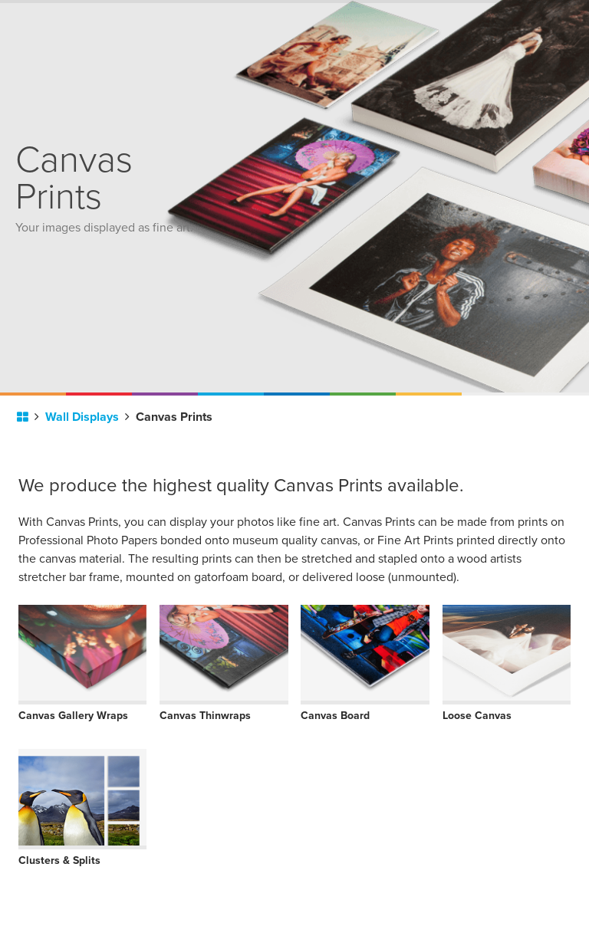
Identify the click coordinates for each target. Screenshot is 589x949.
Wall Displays (87, 417)
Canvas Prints (174, 417)
